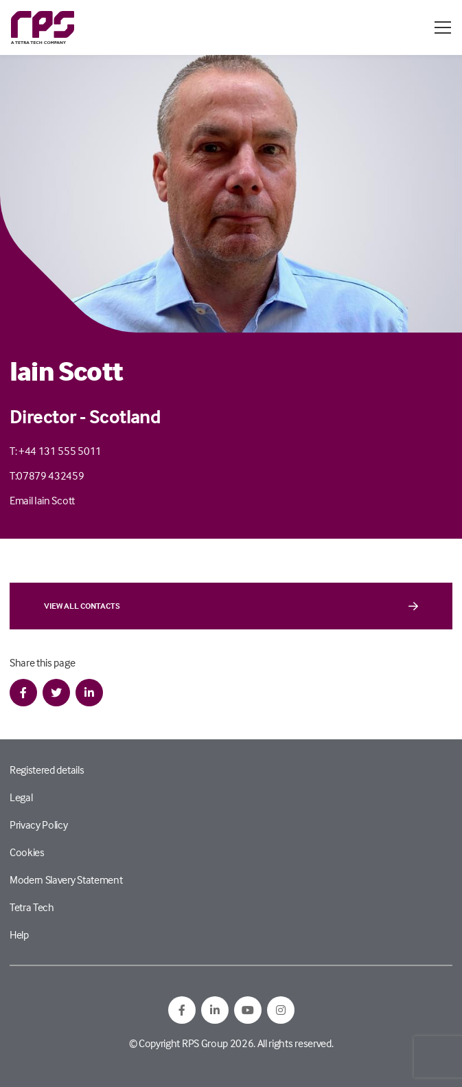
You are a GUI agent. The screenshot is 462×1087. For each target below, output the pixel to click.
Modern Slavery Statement (66, 879)
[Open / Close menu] (443, 27)
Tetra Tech (32, 907)
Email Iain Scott (42, 500)
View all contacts (231, 606)
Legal (21, 797)
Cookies (27, 852)
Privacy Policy (39, 824)
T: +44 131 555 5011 (56, 451)
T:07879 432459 (47, 475)
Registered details (47, 769)
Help (19, 934)
